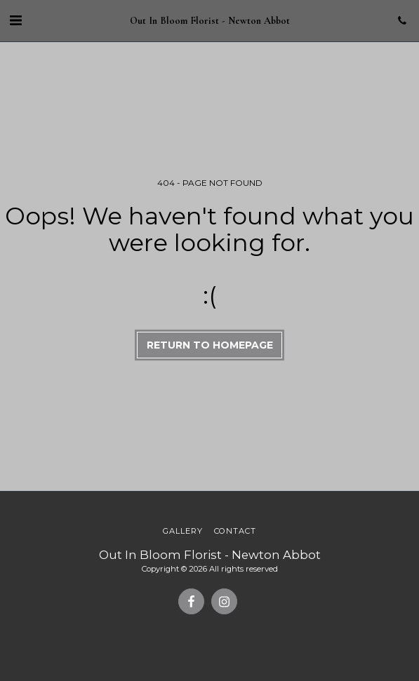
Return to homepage (210, 345)
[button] (15, 20)
